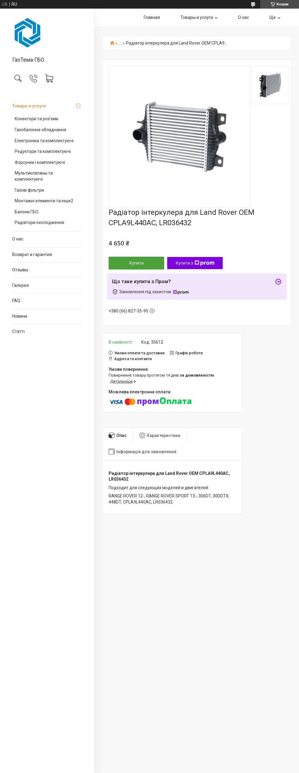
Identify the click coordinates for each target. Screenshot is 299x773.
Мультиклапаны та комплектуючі (34, 176)
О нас (17, 239)
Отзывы (20, 269)
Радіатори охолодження (39, 222)
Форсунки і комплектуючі (40, 162)
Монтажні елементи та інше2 (44, 200)
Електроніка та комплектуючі (44, 140)
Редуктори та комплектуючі (43, 151)
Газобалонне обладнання (40, 129)
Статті (18, 331)
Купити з (195, 263)
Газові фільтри (29, 190)
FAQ (16, 300)
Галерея (20, 285)
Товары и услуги (29, 105)
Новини (19, 316)
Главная (152, 17)
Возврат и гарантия (32, 254)
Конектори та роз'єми (36, 118)
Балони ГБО (26, 211)
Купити (136, 263)
